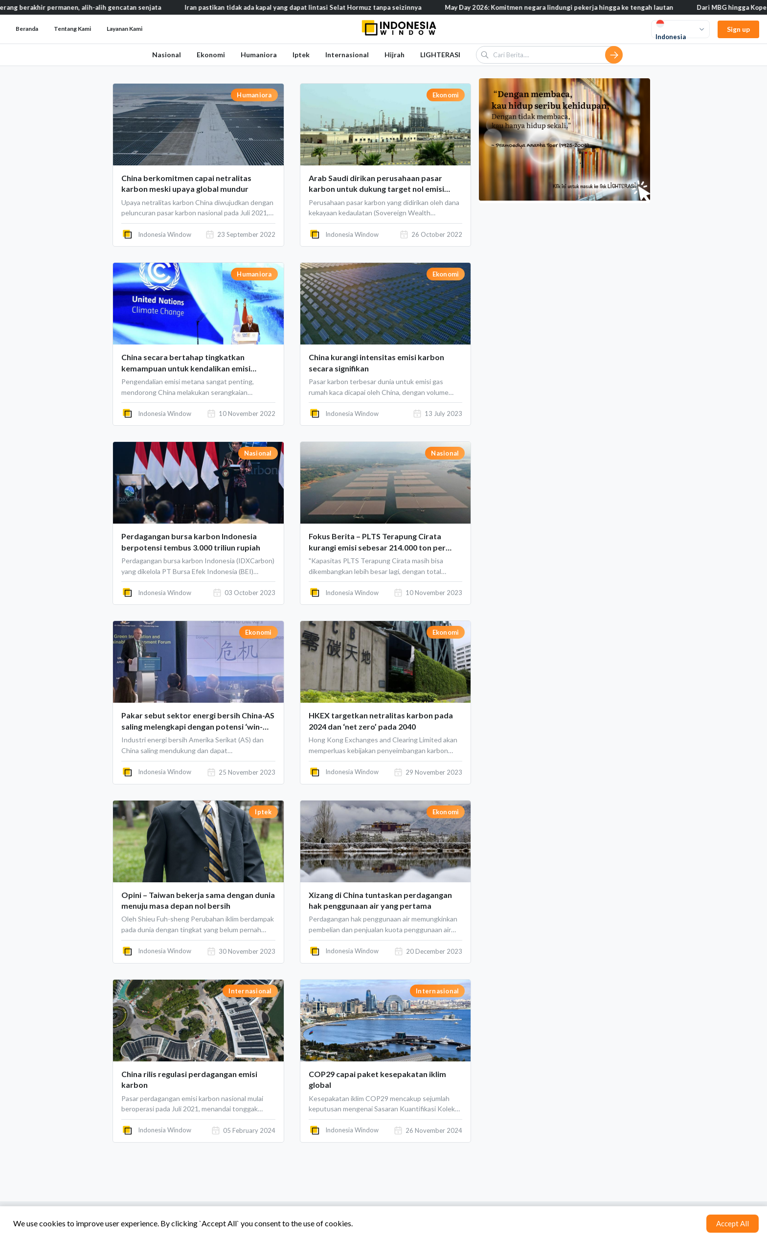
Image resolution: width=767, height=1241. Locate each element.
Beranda (27, 28)
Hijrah (394, 54)
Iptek (301, 54)
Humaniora (259, 54)
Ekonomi (211, 54)
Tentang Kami (72, 28)
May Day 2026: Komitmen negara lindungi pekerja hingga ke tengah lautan (574, 7)
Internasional (347, 54)
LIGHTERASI (440, 54)
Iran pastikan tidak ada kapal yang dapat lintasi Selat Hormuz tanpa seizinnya (318, 7)
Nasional (166, 54)
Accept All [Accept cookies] (732, 1223)
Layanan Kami (124, 28)
